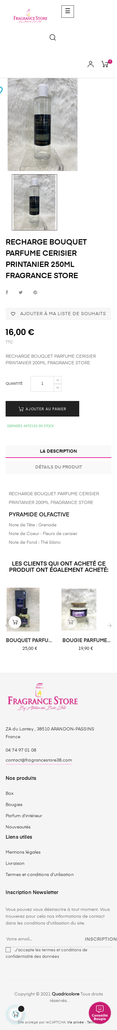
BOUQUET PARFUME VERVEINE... (31, 641)
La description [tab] (58, 451)
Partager (7, 292)
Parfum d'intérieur (24, 816)
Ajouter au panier (42, 409)
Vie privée (75, 1022)
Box (10, 793)
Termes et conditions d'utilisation (40, 875)
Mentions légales (23, 852)
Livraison (15, 863)
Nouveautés (18, 827)
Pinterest (35, 292)
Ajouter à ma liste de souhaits (58, 313)
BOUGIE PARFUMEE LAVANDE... (86, 641)
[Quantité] (42, 384)
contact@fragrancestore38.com (39, 760)
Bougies (14, 805)
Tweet (21, 292)
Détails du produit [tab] (58, 467)
